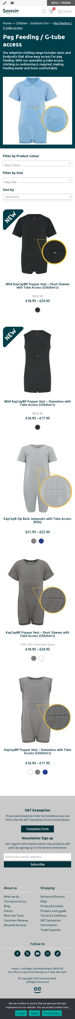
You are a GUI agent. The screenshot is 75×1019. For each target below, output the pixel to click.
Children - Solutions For (32, 23)
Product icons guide (53, 911)
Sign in (54, 2)
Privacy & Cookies (51, 906)
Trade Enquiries (50, 930)
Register (66, 2)
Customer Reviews (16, 920)
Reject (34, 1013)
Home (7, 23)
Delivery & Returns (52, 896)
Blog (7, 906)
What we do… (13, 896)
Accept (21, 1013)
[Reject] (70, 1009)
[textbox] (37, 165)
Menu (67, 11)
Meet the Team (14, 915)
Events (8, 911)
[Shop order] (37, 197)
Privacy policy (52, 1013)
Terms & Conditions (53, 915)
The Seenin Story (15, 901)
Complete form (37, 829)
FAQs (43, 901)
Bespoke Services (15, 925)
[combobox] (37, 163)
